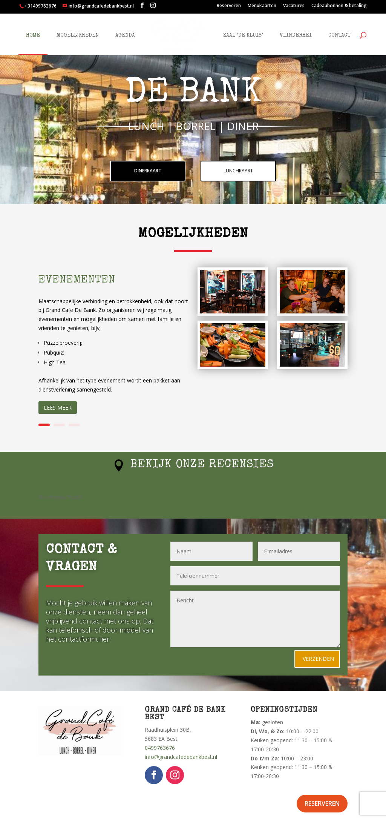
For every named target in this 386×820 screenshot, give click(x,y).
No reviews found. (60, 497)
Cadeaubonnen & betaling (339, 6)
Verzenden (318, 658)
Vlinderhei (290, 32)
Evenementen (76, 280)
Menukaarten (262, 6)
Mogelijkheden (83, 32)
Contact (334, 32)
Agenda (130, 32)
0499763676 (160, 747)
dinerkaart (147, 170)
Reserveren (229, 6)
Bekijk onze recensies (202, 465)
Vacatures (294, 6)
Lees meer (58, 407)
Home (38, 32)
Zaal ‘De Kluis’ (238, 32)
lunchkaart (238, 170)
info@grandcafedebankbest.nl (181, 756)
